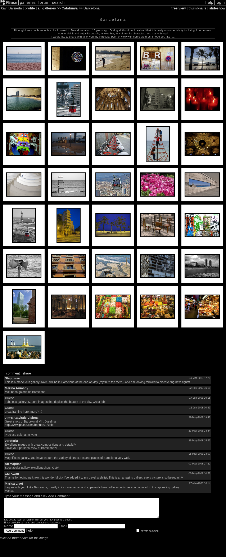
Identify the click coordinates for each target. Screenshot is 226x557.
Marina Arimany (16, 388)
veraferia (11, 440)
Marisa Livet (14, 483)
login (19, 523)
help (29, 534)
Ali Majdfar (13, 464)
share (27, 373)
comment (13, 373)
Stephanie (12, 378)
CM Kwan (12, 473)
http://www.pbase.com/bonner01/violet (29, 425)
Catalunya (70, 8)
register (30, 523)
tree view (178, 8)
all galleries (47, 8)
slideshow (217, 8)
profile (30, 8)
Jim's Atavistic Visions (22, 417)
